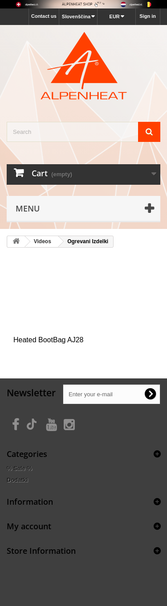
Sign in (147, 16)
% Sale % (19, 468)
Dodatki (17, 480)
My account (29, 526)
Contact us (44, 16)
